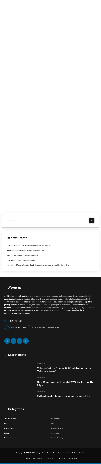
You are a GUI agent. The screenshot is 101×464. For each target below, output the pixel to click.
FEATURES (61, 459)
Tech (52, 424)
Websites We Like (56, 428)
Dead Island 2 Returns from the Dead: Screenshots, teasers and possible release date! (38, 265)
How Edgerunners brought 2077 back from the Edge (26, 250)
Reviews (7, 433)
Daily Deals (54, 433)
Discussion (8, 438)
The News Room (10, 419)
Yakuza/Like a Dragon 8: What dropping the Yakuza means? (29, 245)
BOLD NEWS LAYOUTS (34, 459)
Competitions (9, 428)
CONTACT (73, 459)
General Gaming (56, 438)
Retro (6, 424)
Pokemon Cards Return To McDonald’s (21, 260)
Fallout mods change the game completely (22, 255)
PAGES (50, 459)
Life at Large (55, 419)
